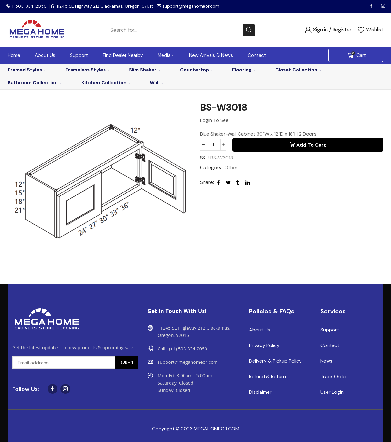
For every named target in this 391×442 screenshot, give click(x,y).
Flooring (244, 70)
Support (79, 55)
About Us (45, 55)
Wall (156, 82)
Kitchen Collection (105, 82)
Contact (257, 55)
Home (14, 55)
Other (231, 168)
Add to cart (311, 145)
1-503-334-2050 (30, 6)
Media (166, 55)
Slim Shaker (144, 70)
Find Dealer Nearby (123, 55)
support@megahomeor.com (192, 6)
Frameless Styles (87, 70)
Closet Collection (298, 70)
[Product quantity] (213, 145)
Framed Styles (27, 70)
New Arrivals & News (211, 55)
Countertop (196, 70)
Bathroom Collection (35, 82)
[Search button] (249, 30)
